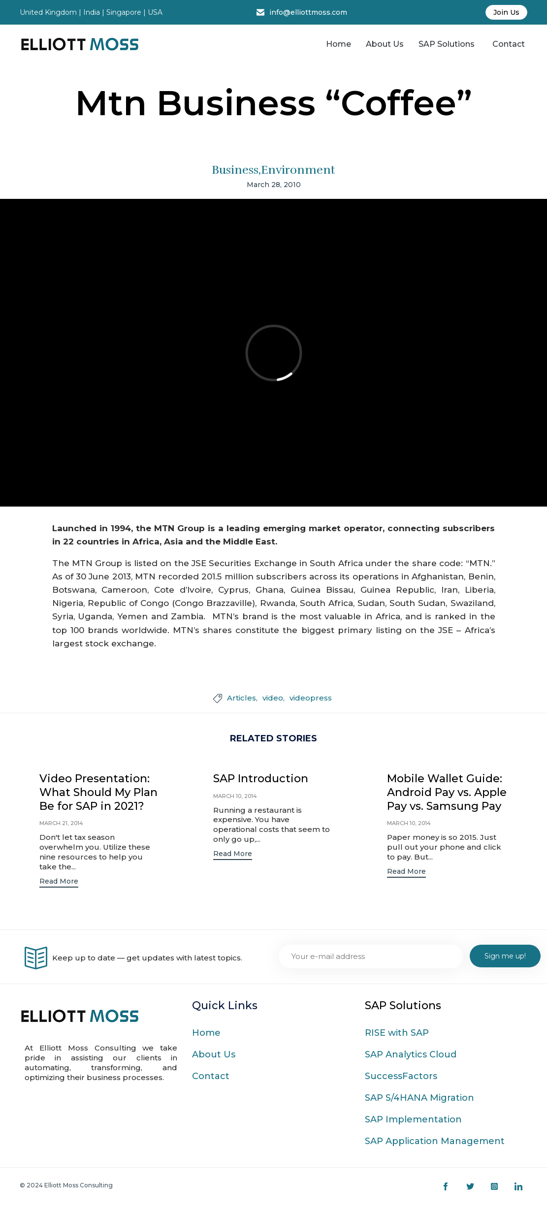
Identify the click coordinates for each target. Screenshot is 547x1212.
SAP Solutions (446, 44)
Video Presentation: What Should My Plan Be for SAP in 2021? (98, 792)
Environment (298, 169)
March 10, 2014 (235, 796)
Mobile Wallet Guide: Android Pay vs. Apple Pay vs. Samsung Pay (447, 792)
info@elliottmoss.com (308, 12)
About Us (385, 44)
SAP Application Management (435, 1142)
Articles (241, 697)
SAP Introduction (260, 778)
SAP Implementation (413, 1120)
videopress (311, 697)
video (272, 697)
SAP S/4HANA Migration (419, 1098)
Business (235, 169)
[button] (58, 882)
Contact (508, 44)
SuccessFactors (401, 1077)
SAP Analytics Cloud (410, 1055)
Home (338, 44)
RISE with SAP (397, 1033)
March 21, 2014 (61, 823)
